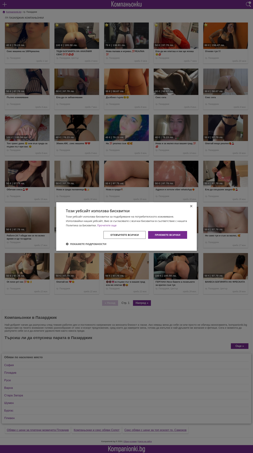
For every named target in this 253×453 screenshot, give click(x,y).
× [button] (191, 206)
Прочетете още (107, 225)
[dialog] (126, 226)
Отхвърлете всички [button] (124, 234)
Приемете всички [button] (167, 234)
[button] (86, 243)
